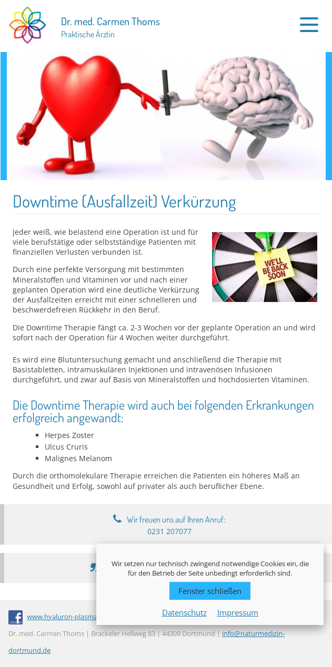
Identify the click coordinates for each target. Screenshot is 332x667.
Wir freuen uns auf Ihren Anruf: (176, 525)
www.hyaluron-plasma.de (67, 616)
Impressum (237, 612)
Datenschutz (184, 612)
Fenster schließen (210, 591)
